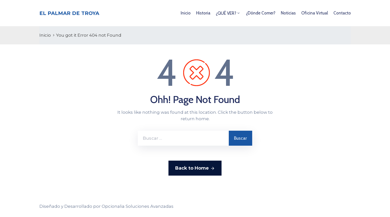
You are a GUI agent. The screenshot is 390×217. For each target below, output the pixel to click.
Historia (203, 12)
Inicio (186, 12)
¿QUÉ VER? (226, 13)
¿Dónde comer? (260, 12)
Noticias (288, 12)
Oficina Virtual (314, 12)
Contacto (342, 12)
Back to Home (195, 168)
